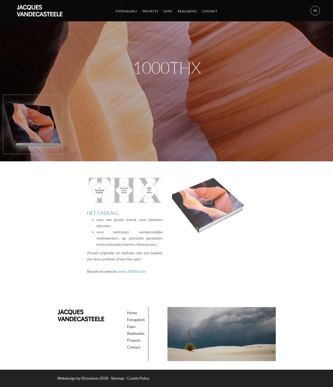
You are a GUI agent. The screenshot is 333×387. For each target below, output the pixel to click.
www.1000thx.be (132, 278)
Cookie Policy (138, 378)
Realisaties (187, 10)
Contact (209, 10)
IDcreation (78, 378)
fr (315, 10)
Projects (150, 10)
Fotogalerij (126, 10)
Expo (168, 10)
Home (132, 302)
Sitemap (117, 378)
